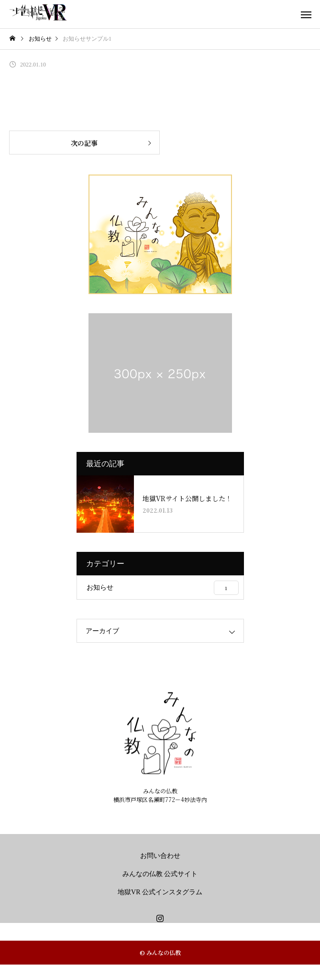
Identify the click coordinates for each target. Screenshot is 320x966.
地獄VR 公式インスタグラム (160, 892)
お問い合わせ (160, 855)
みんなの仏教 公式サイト (160, 874)
